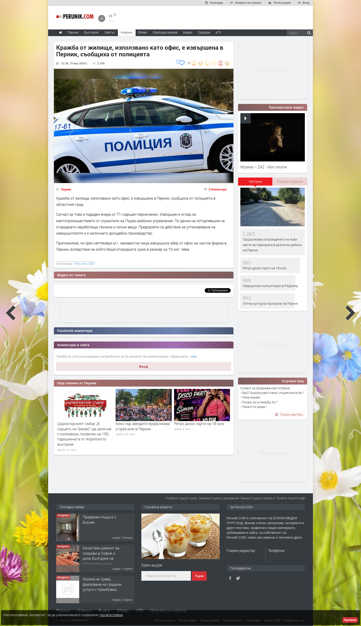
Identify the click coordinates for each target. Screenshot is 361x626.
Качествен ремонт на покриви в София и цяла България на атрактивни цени (101, 556)
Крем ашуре (151, 565)
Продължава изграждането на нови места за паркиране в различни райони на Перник (272, 244)
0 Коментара (218, 189)
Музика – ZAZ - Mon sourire (263, 166)
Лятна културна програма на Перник (270, 303)
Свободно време (165, 32)
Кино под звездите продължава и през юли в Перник (143, 426)
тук (194, 356)
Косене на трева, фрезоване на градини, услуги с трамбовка (102, 584)
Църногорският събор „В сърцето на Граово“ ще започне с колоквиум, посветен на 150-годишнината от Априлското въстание (84, 434)
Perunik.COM (84, 263)
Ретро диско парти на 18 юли (199, 423)
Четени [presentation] (255, 181)
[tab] (255, 183)
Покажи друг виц (289, 414)
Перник (66, 189)
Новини (126, 32)
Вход (143, 366)
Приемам (350, 620)
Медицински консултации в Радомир (270, 286)
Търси (199, 576)
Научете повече (111, 615)
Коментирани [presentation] (290, 181)
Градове (204, 32)
